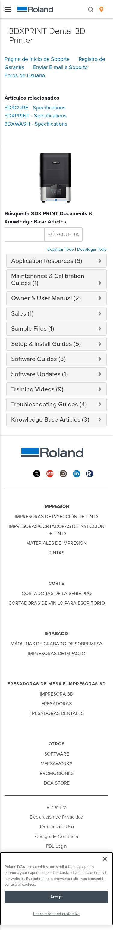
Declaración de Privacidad (56, 817)
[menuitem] (101, 9)
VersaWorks (56, 764)
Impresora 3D (56, 694)
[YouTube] (50, 473)
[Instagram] (63, 473)
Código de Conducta (56, 836)
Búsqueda (63, 234)
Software (56, 754)
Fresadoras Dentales (56, 713)
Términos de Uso (56, 827)
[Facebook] (23, 473)
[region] (56, 888)
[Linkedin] (76, 473)
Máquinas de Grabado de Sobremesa (56, 644)
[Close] (104, 858)
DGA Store (57, 783)
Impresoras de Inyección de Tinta (57, 517)
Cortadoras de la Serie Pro (57, 594)
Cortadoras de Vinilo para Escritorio (56, 603)
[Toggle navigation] (8, 9)
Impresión (56, 506)
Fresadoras (56, 704)
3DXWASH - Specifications (36, 124)
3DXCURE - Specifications (35, 107)
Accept (56, 897)
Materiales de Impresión (56, 543)
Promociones (57, 773)
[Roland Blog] (89, 473)
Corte (56, 583)
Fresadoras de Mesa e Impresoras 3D (56, 684)
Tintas (56, 553)
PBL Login (56, 846)
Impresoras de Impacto (56, 653)
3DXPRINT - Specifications (36, 115)
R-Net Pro (57, 807)
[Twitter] (36, 473)
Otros (57, 743)
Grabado (56, 633)
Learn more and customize (56, 914)
